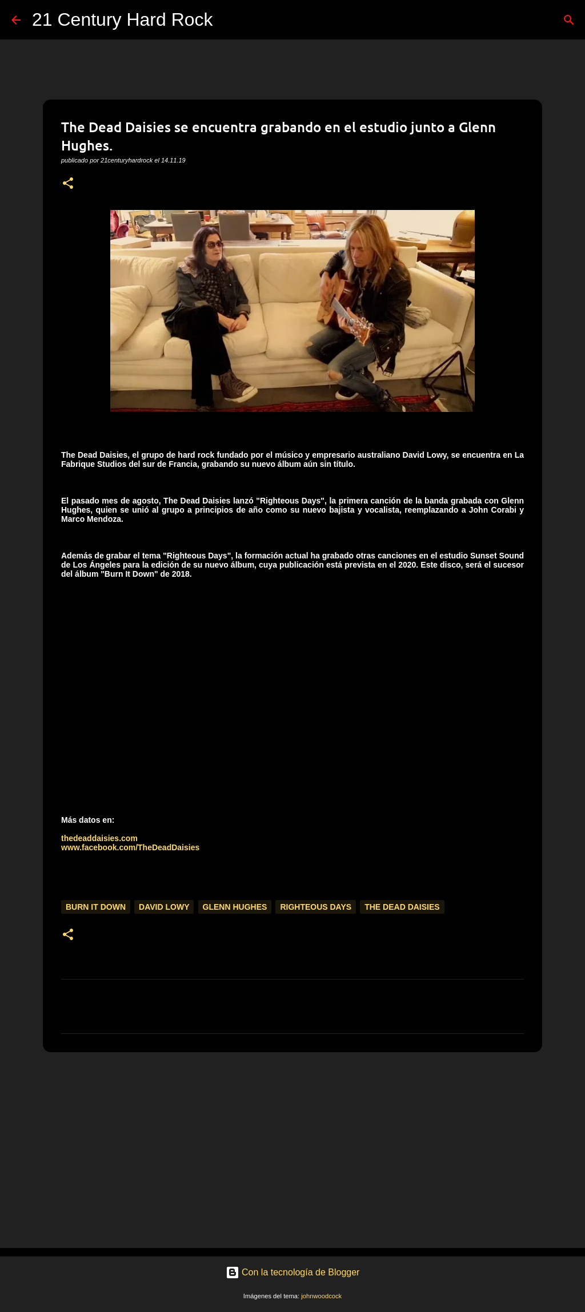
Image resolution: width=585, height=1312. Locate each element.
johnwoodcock (321, 1296)
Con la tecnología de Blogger (293, 1272)
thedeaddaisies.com (99, 838)
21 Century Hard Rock (122, 19)
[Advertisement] (292, 1149)
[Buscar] (229, 20)
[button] (68, 184)
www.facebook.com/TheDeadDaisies (130, 847)
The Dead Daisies (401, 906)
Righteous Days (315, 906)
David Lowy (164, 906)
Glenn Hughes (235, 906)
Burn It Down (96, 906)
